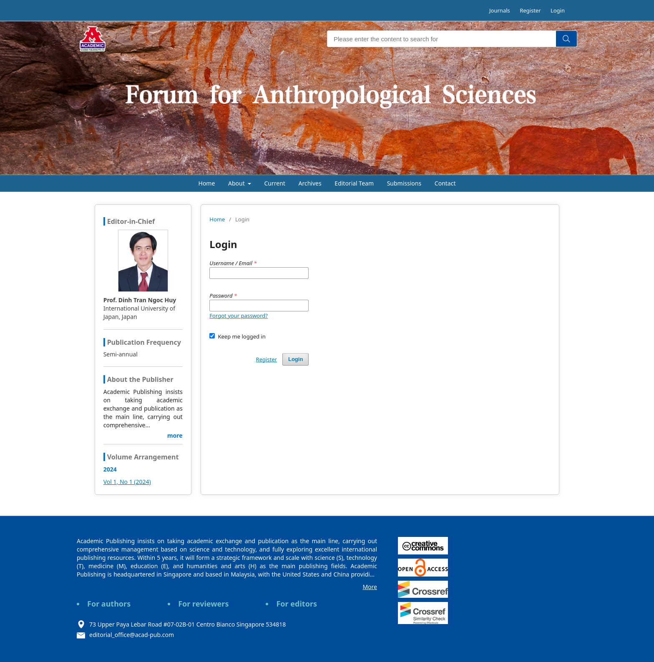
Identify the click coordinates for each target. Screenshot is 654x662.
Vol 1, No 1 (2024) (127, 482)
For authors (109, 604)
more (175, 435)
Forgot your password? (238, 315)
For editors (296, 604)
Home (207, 183)
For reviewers (203, 604)
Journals (499, 10)
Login (558, 10)
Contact (445, 183)
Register (530, 10)
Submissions (404, 183)
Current (274, 183)
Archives (310, 183)
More (369, 587)
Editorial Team (354, 183)
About (237, 183)
